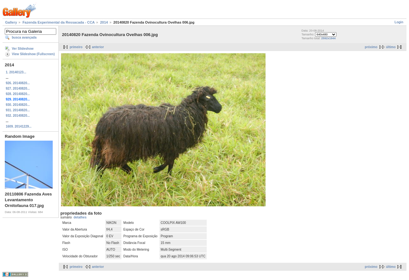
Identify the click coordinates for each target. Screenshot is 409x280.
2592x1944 (328, 38)
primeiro (76, 47)
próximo (371, 47)
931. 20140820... (18, 110)
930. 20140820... (18, 105)
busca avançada (24, 37)
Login (399, 22)
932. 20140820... (18, 115)
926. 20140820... (18, 83)
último (391, 47)
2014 (104, 22)
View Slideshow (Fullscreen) (33, 54)
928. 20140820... (18, 94)
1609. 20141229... (19, 126)
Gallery (11, 22)
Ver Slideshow (23, 48)
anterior (98, 47)
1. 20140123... (16, 72)
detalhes (80, 217)
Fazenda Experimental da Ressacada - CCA (58, 22)
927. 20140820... (18, 88)
